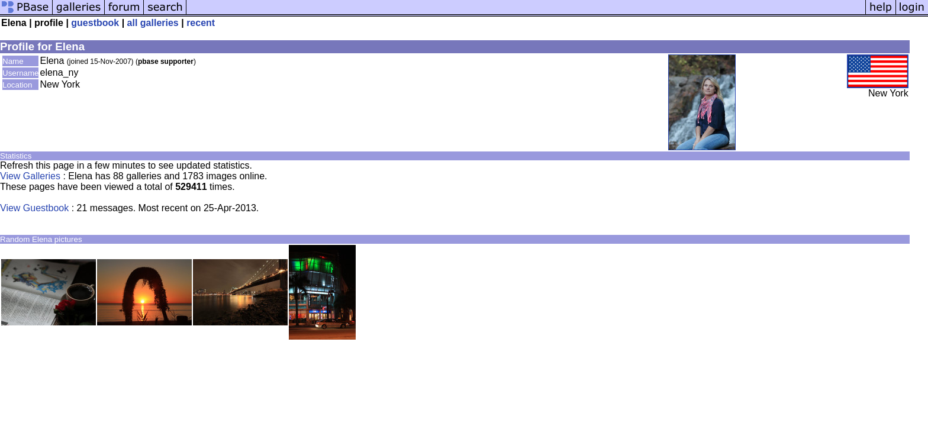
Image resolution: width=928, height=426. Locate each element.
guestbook (95, 23)
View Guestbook (34, 208)
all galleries (153, 23)
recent (200, 23)
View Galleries (30, 176)
